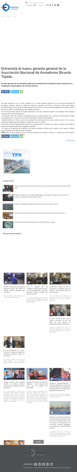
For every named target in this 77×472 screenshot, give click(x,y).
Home (3, 16)
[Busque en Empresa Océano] (37, 3)
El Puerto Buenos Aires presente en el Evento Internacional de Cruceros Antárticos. (39, 217)
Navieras (8, 16)
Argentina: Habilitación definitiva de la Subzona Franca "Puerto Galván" (36, 208)
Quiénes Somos (54, 467)
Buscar (26, 2)
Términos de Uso (64, 467)
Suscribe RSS (29, 5)
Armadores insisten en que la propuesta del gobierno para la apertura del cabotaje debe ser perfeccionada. (60, 402)
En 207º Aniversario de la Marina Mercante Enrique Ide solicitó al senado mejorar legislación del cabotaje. (14, 402)
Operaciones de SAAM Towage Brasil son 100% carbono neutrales (34, 226)
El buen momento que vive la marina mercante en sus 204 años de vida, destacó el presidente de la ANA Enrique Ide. (60, 433)
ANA (14, 16)
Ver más (38, 444)
